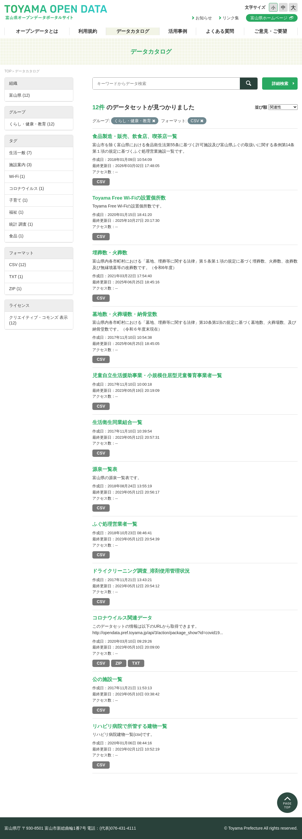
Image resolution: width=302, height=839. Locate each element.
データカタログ (132, 31)
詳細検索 (280, 83)
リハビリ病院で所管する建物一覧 (129, 726)
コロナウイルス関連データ (122, 618)
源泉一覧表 (104, 469)
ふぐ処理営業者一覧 (114, 524)
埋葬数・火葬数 (109, 253)
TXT (136, 663)
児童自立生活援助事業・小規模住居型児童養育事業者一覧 (157, 375)
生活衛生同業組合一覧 (117, 422)
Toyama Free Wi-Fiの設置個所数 (129, 198)
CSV (101, 181)
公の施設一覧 (107, 679)
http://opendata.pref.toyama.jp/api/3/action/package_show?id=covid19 (156, 632)
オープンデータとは (37, 31)
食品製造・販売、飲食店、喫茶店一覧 (134, 136)
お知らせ (204, 18)
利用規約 (87, 31)
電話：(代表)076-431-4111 (111, 828)
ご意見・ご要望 (270, 31)
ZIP (119, 663)
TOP (7, 71)
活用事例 (177, 31)
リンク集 (231, 18)
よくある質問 (220, 31)
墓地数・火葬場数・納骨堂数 (124, 314)
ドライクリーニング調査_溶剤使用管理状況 (141, 571)
